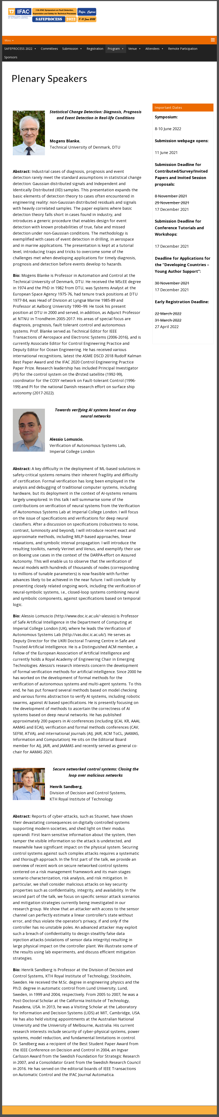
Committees (49, 49)
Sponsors (10, 57)
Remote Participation (182, 49)
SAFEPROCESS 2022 (20, 48)
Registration (95, 49)
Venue (134, 48)
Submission (72, 48)
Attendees (154, 48)
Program (116, 48)
